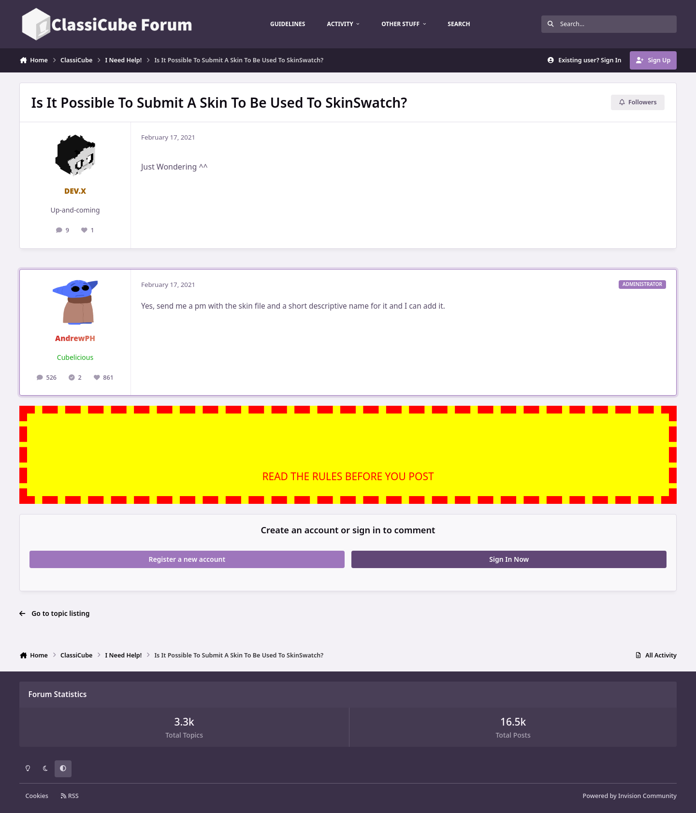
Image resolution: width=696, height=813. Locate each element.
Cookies (37, 796)
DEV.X (75, 191)
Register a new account (186, 559)
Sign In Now (509, 559)
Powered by (630, 796)
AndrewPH (75, 338)
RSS (69, 796)
